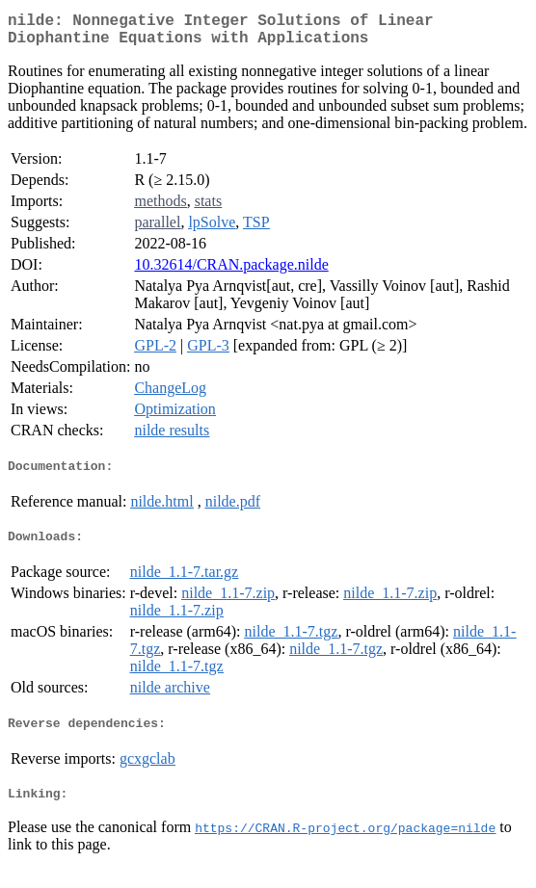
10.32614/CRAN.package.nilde (231, 272)
